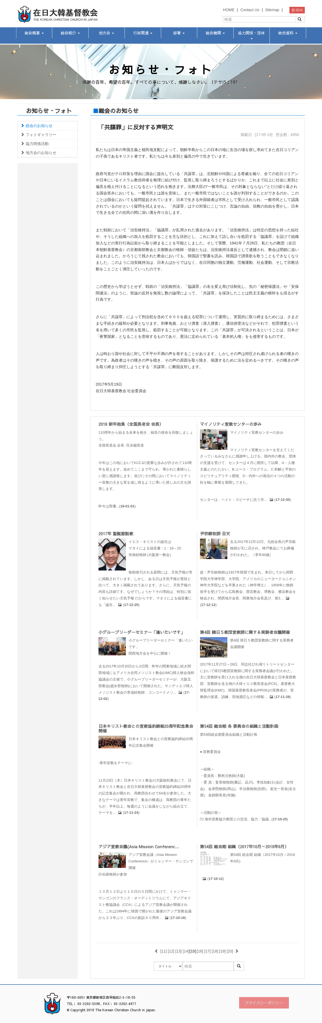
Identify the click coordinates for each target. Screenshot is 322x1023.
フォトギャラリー (38, 134)
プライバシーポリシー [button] (264, 1003)
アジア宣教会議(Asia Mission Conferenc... (138, 846)
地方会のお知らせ (38, 152)
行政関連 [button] (142, 33)
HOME (228, 10)
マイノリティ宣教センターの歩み (231, 424)
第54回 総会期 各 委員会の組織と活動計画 (239, 726)
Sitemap (272, 10)
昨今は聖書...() (117, 506)
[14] (186, 951)
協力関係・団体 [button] (251, 34)
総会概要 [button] (34, 33)
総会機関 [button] (215, 33)
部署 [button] (179, 33)
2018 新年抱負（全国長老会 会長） (130, 424)
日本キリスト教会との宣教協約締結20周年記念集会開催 (145, 728)
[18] (215, 951)
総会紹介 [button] (70, 33)
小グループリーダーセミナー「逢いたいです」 (141, 632)
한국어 (297, 10)
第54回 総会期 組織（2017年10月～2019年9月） (244, 846)
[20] (230, 951)
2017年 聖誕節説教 (115, 533)
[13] (178, 951)
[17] (207, 951)
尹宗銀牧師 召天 (215, 533)
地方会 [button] (106, 33)
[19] (222, 951)
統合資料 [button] (287, 33)
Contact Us (249, 10)
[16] (200, 951)
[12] (171, 951)
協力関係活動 (35, 143)
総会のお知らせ (37, 125)
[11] (163, 951)
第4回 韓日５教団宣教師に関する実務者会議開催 (245, 632)
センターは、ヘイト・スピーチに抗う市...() (245, 500)
